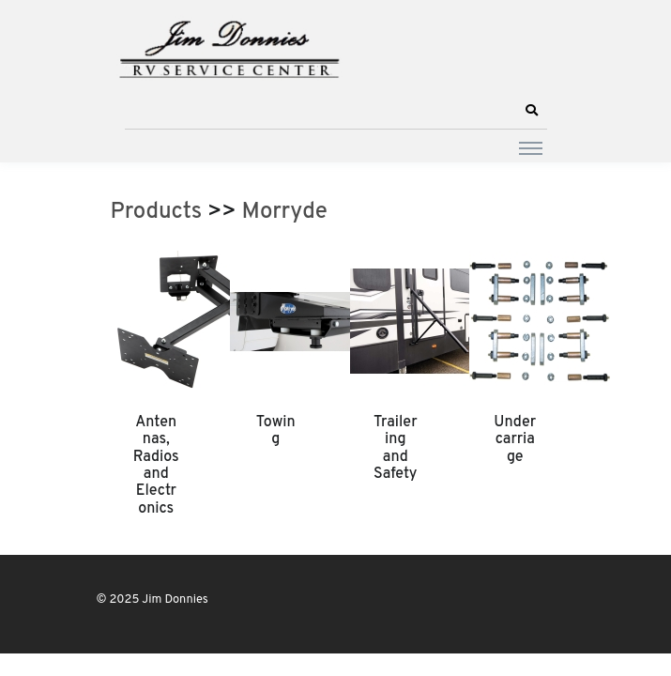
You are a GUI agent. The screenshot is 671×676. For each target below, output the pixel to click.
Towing (276, 431)
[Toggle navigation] (530, 147)
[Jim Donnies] (228, 45)
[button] (532, 111)
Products (157, 212)
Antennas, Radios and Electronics (156, 465)
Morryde (285, 212)
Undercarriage (515, 440)
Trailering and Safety (396, 448)
